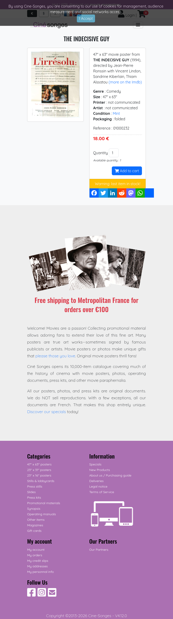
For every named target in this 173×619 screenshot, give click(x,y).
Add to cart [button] (127, 171)
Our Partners (98, 550)
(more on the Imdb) (125, 82)
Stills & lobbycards (40, 481)
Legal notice (98, 486)
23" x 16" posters (39, 475)
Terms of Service (101, 492)
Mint (116, 113)
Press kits (34, 497)
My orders (34, 555)
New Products (99, 470)
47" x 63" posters (39, 464)
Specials (95, 464)
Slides (31, 492)
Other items (35, 520)
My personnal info (40, 572)
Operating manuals (41, 514)
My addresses (37, 566)
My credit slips (37, 561)
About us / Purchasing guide (110, 475)
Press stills (34, 486)
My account (36, 550)
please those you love (55, 355)
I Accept (86, 18)
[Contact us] (52, 595)
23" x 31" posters (39, 470)
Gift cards (34, 531)
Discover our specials (46, 411)
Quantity (100, 153)
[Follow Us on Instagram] (41, 595)
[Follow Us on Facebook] (31, 595)
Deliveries (96, 481)
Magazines (35, 525)
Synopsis (33, 508)
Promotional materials (43, 503)
